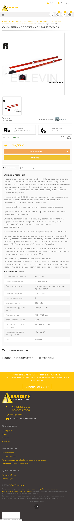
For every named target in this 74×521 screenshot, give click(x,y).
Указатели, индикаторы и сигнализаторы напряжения (40, 21)
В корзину (49, 158)
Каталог (15, 21)
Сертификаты (7, 431)
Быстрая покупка (48, 151)
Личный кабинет (9, 475)
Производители (8, 453)
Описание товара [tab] (10, 168)
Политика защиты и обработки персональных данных (24, 460)
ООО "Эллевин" (16, 485)
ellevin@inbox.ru (16, 415)
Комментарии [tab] (39, 168)
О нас (4, 434)
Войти (51, 3)
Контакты (6, 441)
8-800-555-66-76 (20, 410)
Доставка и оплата (9, 456)
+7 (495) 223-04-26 (20, 407)
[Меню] (3, 14)
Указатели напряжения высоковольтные (19, 24)
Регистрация (64, 3)
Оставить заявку (37, 387)
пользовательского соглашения (21, 491)
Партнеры (6, 438)
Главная (6, 21)
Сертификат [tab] (25, 168)
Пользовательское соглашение (15, 464)
